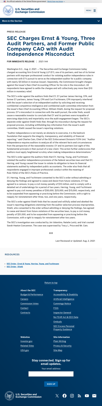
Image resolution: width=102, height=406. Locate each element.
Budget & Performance (31, 294)
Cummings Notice (62, 303)
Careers (24, 299)
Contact (24, 308)
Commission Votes (29, 303)
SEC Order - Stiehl (15, 267)
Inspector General (62, 312)
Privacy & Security (62, 346)
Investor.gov (26, 341)
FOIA (55, 308)
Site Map (57, 350)
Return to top (51, 282)
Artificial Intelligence (63, 299)
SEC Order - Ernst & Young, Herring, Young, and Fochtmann (33, 264)
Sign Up (51, 384)
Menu (91, 10)
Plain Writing (59, 341)
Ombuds (57, 321)
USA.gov (24, 350)
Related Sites (27, 346)
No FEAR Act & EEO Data (65, 317)
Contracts (25, 312)
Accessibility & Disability (65, 294)
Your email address (51, 368)
